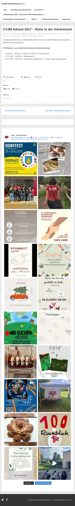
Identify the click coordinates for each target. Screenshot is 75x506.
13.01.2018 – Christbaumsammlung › (58, 111)
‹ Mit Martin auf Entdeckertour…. (15, 111)
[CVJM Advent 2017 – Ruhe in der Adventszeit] (31, 33)
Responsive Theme (66, 500)
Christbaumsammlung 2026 (20, 10)
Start (5, 10)
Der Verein (40, 9)
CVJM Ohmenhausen (26, 36)
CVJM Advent (15, 36)
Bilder (35, 19)
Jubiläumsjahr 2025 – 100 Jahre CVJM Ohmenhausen (24, 14)
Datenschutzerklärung (50, 19)
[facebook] (7, 500)
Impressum (66, 19)
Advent (8, 36)
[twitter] (3, 500)
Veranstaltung (58, 33)
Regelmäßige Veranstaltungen (16, 19)
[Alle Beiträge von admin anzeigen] (6, 33)
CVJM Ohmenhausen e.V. (13, 4)
